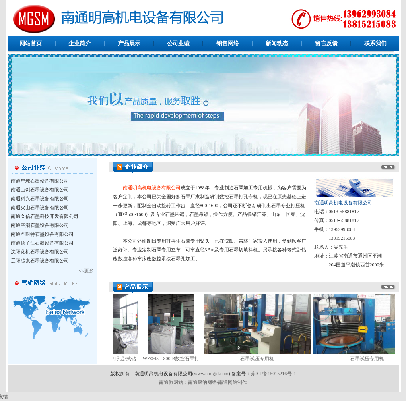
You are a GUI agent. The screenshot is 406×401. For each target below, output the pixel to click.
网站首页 (30, 43)
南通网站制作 (232, 382)
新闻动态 (277, 43)
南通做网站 (171, 382)
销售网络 (227, 43)
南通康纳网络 (202, 382)
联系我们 (375, 43)
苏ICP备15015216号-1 (273, 373)
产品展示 (129, 43)
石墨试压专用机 (246, 359)
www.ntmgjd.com (211, 373)
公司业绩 (178, 43)
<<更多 (86, 271)
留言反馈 (326, 43)
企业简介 (79, 43)
